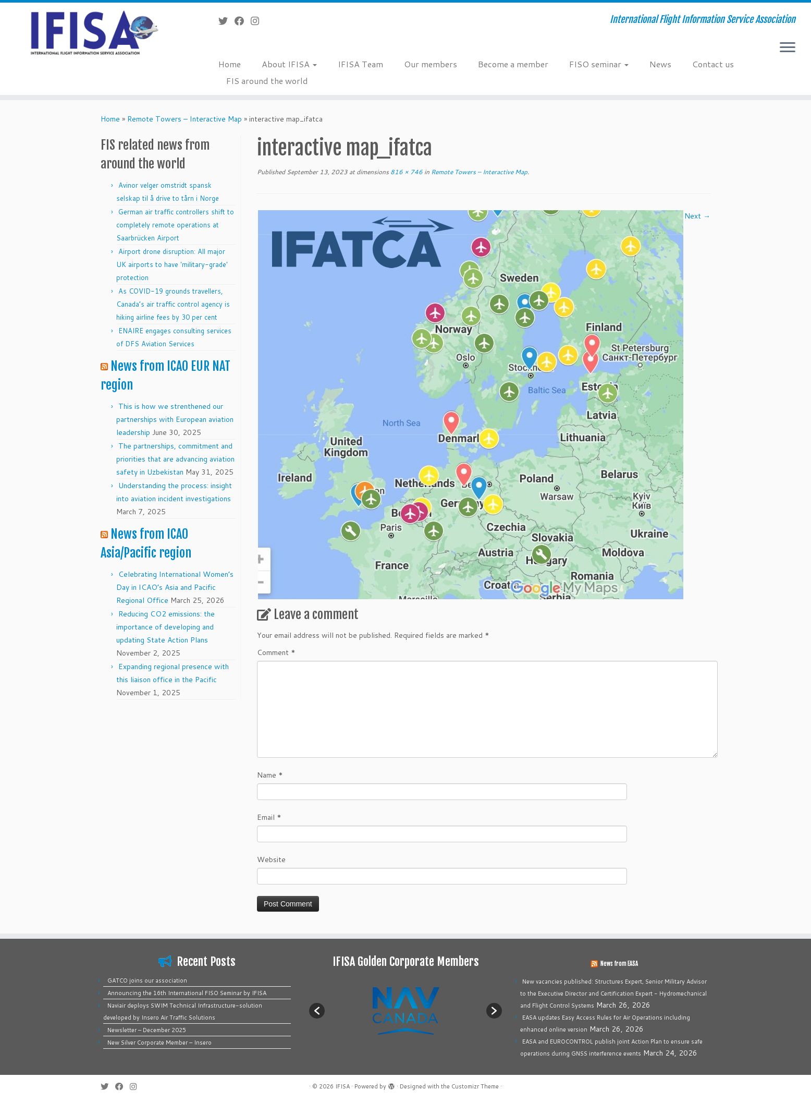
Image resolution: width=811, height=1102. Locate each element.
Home (229, 64)
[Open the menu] (787, 48)
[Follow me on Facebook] (243, 21)
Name (270, 775)
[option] (405, 1010)
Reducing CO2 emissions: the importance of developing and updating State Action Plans (165, 627)
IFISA (342, 1086)
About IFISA (289, 64)
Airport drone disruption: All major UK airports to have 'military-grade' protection (172, 264)
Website (271, 859)
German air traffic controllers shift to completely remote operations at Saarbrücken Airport (175, 225)
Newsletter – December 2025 (146, 1030)
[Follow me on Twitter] (226, 21)
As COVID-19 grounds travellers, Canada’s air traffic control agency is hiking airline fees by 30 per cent (173, 304)
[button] (317, 1011)
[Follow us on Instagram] (258, 21)
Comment (276, 652)
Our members (430, 64)
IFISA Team (360, 64)
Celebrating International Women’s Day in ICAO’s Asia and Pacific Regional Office (175, 587)
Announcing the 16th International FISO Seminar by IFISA (186, 993)
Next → (697, 216)
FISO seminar (599, 64)
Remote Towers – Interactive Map (184, 119)
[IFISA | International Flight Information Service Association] (93, 32)
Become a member (513, 64)
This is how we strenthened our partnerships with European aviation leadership (175, 419)
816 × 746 (406, 171)
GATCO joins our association (147, 980)
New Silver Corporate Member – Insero (159, 1042)
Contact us (713, 64)
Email (269, 817)
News (660, 64)
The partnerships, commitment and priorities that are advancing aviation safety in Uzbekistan (175, 459)
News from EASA (619, 963)
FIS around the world (267, 81)
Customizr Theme (475, 1086)
